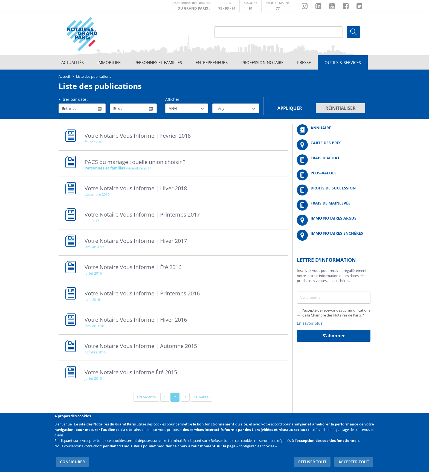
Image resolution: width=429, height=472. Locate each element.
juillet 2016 (93, 273)
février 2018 (94, 141)
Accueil (64, 76)
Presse (304, 62)
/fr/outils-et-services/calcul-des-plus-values (333, 174)
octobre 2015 (95, 352)
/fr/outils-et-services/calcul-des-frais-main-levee (333, 205)
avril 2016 (92, 299)
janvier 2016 (94, 325)
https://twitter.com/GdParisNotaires (359, 6)
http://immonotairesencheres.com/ (333, 235)
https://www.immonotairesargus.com (333, 220)
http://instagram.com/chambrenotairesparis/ (305, 6)
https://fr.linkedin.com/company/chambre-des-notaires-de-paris (318, 6)
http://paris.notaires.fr (226, 6)
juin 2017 (92, 220)
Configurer (71, 458)
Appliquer (289, 108)
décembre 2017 (138, 168)
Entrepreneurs (212, 62)
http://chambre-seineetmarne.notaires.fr (278, 6)
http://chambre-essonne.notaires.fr (250, 6)
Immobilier (109, 62)
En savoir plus (310, 323)
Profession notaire (262, 62)
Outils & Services (342, 62)
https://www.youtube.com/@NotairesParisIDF (332, 6)
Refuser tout (315, 458)
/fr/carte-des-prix (333, 144)
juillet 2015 (93, 378)
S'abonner (334, 336)
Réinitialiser (340, 108)
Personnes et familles (158, 62)
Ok (353, 32)
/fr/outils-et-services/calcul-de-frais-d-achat (333, 159)
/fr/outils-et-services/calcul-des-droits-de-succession (333, 190)
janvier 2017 (94, 246)
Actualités (72, 62)
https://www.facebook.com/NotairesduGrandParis (346, 6)
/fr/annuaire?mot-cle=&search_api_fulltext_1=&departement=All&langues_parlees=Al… (333, 129)
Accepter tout (355, 458)
